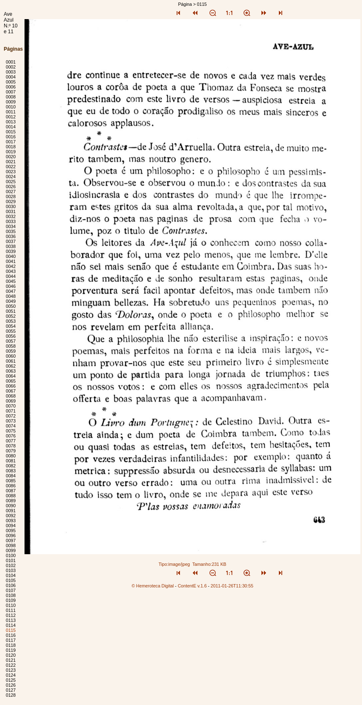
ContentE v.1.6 (192, 585)
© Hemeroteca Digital (153, 585)
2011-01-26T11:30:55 (232, 585)
